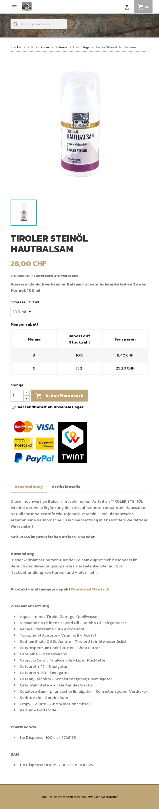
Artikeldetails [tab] (66, 486)
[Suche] (39, 24)
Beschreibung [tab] (29, 486)
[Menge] (17, 396)
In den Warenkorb (60, 395)
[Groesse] (23, 312)
